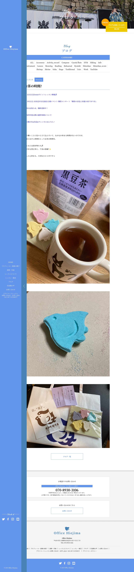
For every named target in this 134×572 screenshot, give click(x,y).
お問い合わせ (10, 290)
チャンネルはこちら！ (46, 122)
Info (100, 62)
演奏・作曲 (10, 270)
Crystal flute (77, 62)
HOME (10, 262)
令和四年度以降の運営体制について (38, 115)
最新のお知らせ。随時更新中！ (36, 108)
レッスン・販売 (10, 278)
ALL (31, 62)
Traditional (70, 69)
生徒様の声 (10, 286)
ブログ (10, 282)
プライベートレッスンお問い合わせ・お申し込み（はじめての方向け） (11, 295)
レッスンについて (11, 274)
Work (86, 69)
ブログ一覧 (67, 456)
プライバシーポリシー (90, 551)
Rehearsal (68, 66)
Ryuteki (77, 66)
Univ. (79, 69)
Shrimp (39, 69)
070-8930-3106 (67, 490)
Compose (65, 62)
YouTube (94, 69)
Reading (58, 66)
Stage (61, 69)
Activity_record (53, 62)
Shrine (47, 69)
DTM (86, 62)
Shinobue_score (99, 66)
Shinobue (87, 66)
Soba (55, 69)
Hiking (93, 62)
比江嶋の (27, 122)
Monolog (49, 66)
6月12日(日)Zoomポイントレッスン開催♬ (40, 94)
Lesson (40, 66)
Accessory (40, 62)
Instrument (30, 66)
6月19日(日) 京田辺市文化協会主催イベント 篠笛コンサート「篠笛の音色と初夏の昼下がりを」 (60, 101)
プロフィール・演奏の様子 (11, 266)
